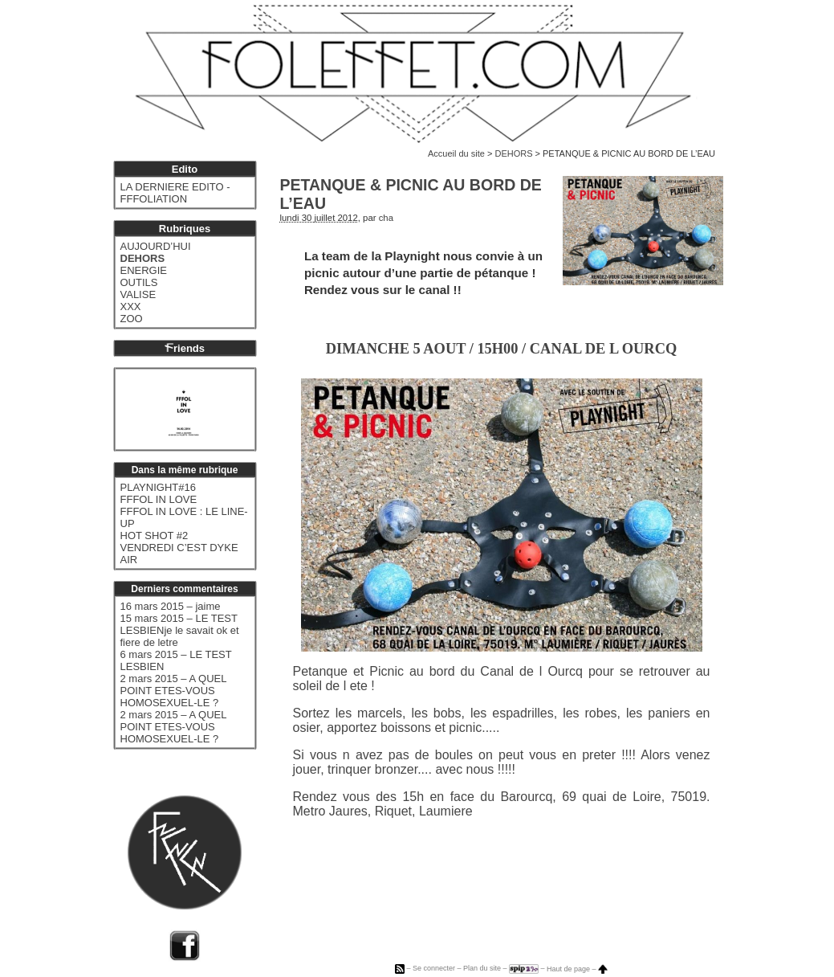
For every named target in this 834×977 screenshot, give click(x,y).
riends (185, 348)
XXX (130, 306)
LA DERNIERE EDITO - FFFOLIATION (175, 193)
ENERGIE (144, 270)
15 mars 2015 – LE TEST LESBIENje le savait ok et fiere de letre (179, 630)
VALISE (138, 294)
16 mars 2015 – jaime (170, 606)
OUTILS (139, 282)
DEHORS (513, 153)
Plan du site (482, 969)
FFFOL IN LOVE (158, 499)
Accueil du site (456, 153)
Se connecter (434, 969)
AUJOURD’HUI (155, 246)
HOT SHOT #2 (154, 535)
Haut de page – (577, 969)
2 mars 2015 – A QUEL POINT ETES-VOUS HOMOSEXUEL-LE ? (173, 690)
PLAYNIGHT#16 (158, 487)
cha (386, 218)
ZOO (131, 319)
